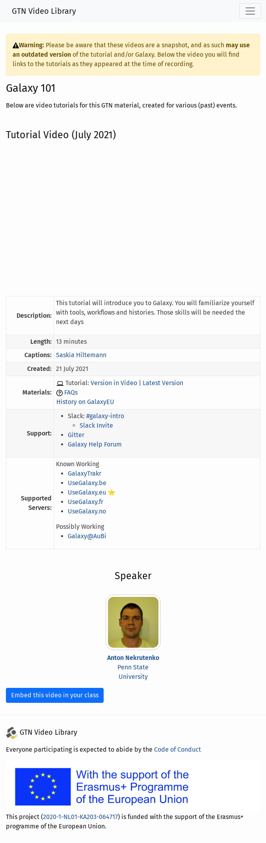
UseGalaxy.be (89, 483)
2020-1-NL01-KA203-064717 (82, 816)
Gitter (78, 435)
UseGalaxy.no (89, 511)
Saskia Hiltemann (83, 355)
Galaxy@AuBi (90, 536)
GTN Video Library (44, 11)
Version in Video (115, 383)
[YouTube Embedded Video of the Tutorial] (133, 218)
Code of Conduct (170, 749)
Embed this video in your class (53, 695)
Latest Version (162, 383)
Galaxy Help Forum (97, 444)
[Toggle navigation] (250, 11)
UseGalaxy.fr (88, 501)
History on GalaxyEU (88, 401)
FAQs (75, 392)
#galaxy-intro (107, 416)
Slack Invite (98, 425)
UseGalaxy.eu (89, 492)
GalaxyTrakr (87, 473)
